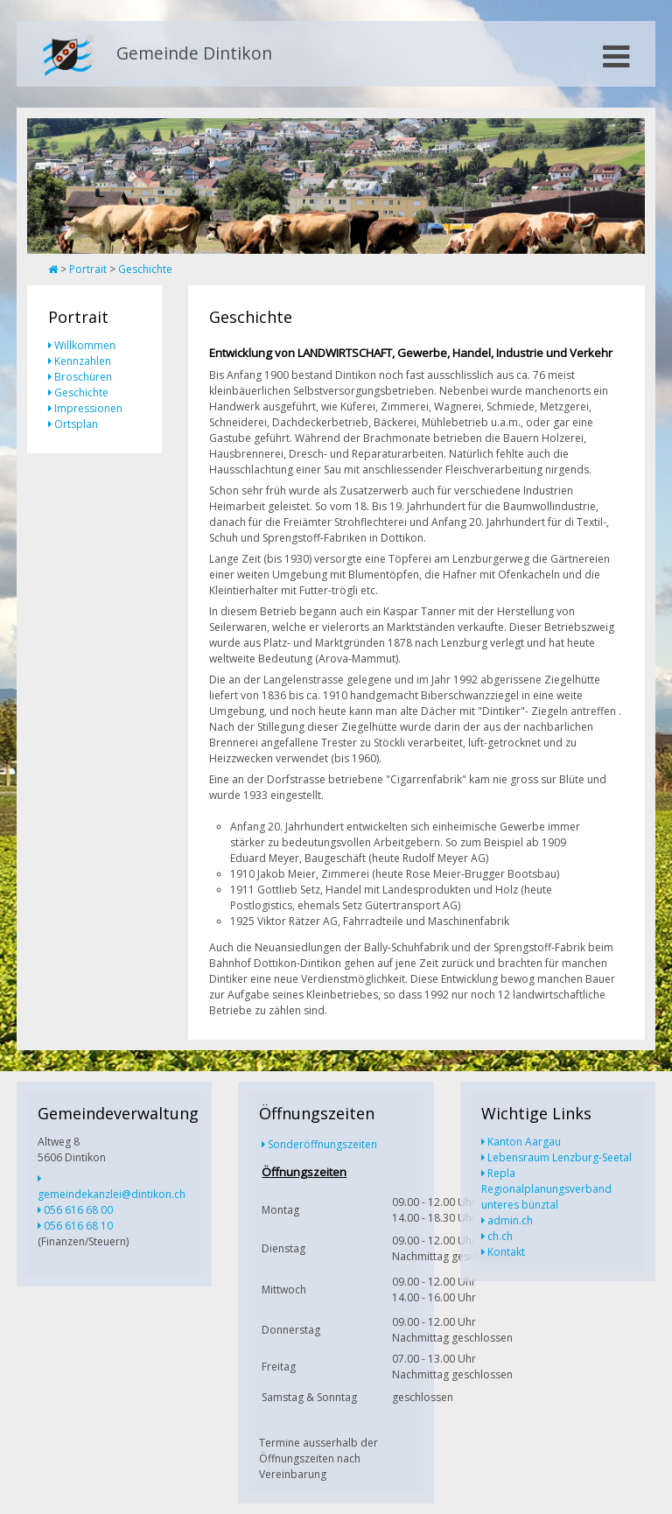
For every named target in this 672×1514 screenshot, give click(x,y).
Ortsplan (76, 424)
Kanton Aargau (524, 1141)
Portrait (88, 269)
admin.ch (510, 1220)
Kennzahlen (82, 361)
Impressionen (88, 408)
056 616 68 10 (78, 1225)
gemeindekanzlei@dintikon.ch (112, 1194)
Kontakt (506, 1251)
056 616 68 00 (78, 1209)
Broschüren (83, 376)
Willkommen (85, 345)
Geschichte (145, 269)
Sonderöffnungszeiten (322, 1144)
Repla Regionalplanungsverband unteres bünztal (546, 1189)
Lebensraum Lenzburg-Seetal (559, 1157)
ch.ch (500, 1236)
